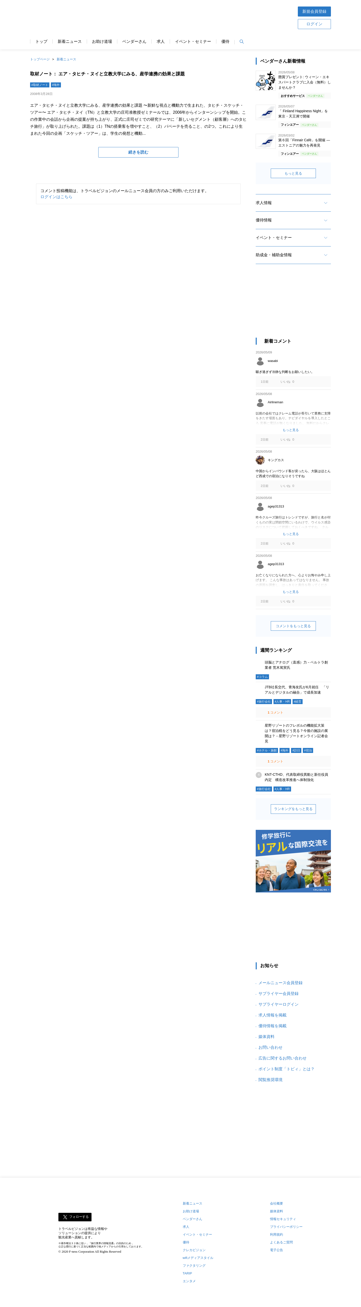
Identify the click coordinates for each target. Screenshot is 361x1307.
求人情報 (264, 203)
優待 (225, 42)
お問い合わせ (270, 1047)
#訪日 (296, 750)
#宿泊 (308, 750)
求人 (161, 42)
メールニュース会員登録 (280, 983)
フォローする (79, 1217)
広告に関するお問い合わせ (282, 1058)
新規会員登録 (314, 11)
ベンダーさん (134, 42)
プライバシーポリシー (286, 1227)
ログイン (314, 24)
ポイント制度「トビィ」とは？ (286, 1069)
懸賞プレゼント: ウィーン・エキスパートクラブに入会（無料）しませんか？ (304, 82)
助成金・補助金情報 (274, 255)
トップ (41, 42)
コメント (275, 712)
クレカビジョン (194, 1250)
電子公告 (276, 1250)
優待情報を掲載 (272, 1026)
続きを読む (138, 152)
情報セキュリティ (283, 1219)
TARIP (187, 1273)
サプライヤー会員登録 (278, 993)
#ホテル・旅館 (267, 750)
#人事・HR (282, 701)
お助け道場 (102, 42)
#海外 (56, 85)
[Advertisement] (196, 17)
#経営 (298, 701)
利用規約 (276, 1234)
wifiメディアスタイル (198, 1258)
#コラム (262, 677)
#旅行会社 (264, 701)
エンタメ (189, 1281)
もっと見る (293, 173)
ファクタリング (194, 1265)
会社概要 (276, 1203)
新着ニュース (70, 42)
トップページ (40, 59)
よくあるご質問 (281, 1242)
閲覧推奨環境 (270, 1080)
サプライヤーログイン (278, 1004)
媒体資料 (266, 1036)
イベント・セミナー (193, 42)
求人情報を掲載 (272, 1015)
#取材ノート (39, 85)
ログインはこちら (56, 197)
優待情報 (264, 220)
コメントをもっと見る (293, 626)
